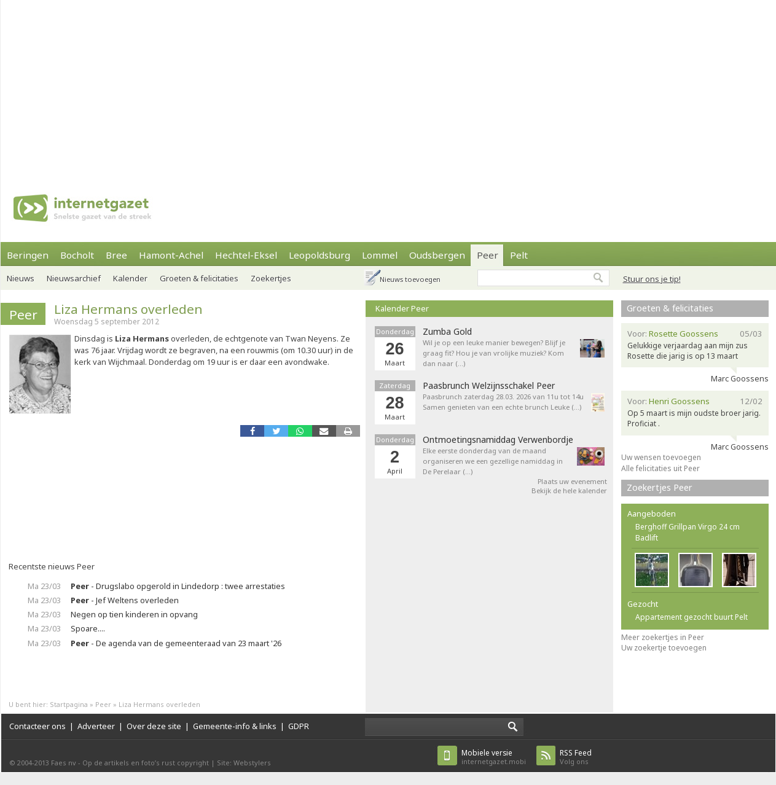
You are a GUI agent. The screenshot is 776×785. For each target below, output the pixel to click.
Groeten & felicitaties (199, 278)
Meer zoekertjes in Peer (662, 637)
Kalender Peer (402, 308)
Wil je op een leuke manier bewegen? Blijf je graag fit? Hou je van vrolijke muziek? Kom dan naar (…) (494, 353)
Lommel (380, 255)
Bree (116, 255)
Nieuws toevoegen (410, 279)
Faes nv (63, 762)
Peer (487, 255)
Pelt (519, 255)
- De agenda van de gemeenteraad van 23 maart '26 (176, 643)
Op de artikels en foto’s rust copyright (145, 762)
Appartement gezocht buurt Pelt (691, 617)
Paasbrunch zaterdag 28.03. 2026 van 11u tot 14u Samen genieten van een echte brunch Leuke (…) (503, 402)
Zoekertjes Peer (659, 487)
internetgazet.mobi (493, 757)
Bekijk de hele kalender (569, 490)
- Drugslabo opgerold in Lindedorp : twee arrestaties (178, 586)
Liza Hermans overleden (128, 309)
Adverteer (96, 726)
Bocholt (77, 255)
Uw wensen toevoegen (661, 457)
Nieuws (20, 278)
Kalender (130, 278)
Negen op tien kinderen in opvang (134, 614)
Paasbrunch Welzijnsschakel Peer (489, 385)
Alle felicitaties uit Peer (660, 468)
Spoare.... (88, 628)
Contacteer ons (37, 726)
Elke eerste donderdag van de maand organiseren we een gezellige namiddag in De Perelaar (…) (493, 461)
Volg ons (576, 757)
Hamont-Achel (171, 255)
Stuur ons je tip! (652, 278)
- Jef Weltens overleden (125, 600)
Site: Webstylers (244, 762)
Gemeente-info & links (234, 726)
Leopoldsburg (319, 255)
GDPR (298, 726)
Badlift (646, 538)
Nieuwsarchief (74, 278)
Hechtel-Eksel (246, 255)
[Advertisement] (345, 86)
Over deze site (154, 726)
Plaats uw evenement (572, 481)
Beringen (28, 255)
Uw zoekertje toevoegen (664, 647)
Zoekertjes (271, 278)
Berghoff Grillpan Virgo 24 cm (687, 526)
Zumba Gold (447, 331)
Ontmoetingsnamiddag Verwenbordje (498, 439)
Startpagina (69, 704)
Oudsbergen (437, 255)
